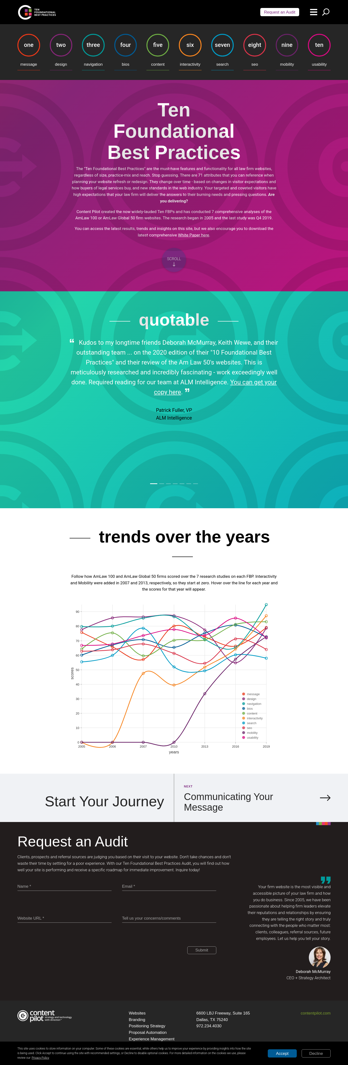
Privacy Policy (40, 1057)
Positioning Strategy (147, 1026)
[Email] (169, 887)
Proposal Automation (148, 1032)
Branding (137, 1019)
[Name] (64, 887)
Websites (137, 1013)
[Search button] (326, 12)
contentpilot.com (316, 1013)
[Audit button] (279, 12)
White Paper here (193, 235)
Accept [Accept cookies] (282, 1053)
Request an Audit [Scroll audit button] (279, 12)
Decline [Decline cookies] (316, 1053)
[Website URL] (64, 919)
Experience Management (151, 1039)
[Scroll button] (174, 260)
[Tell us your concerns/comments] (169, 919)
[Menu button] (314, 12)
